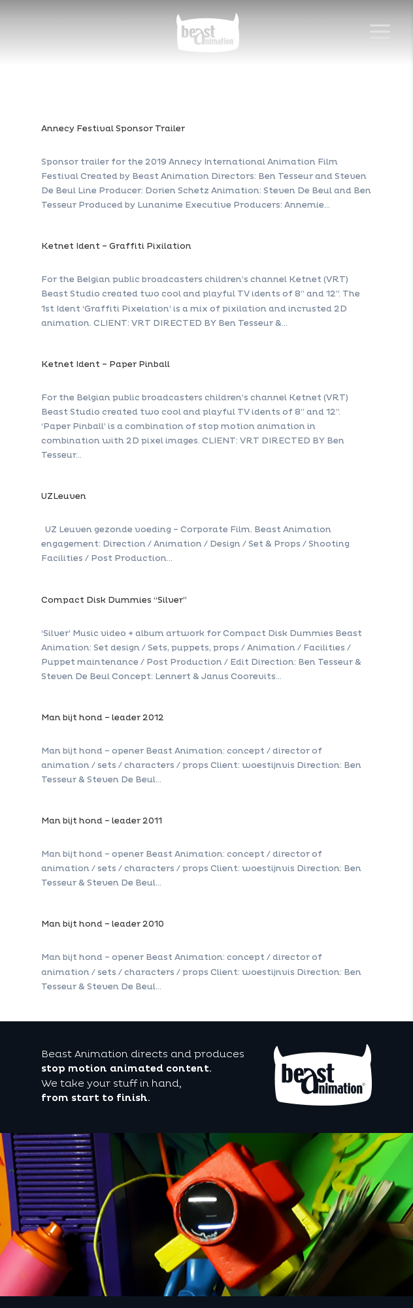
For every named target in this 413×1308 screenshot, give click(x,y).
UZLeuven (63, 496)
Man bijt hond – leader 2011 (101, 821)
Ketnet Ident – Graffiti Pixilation (116, 246)
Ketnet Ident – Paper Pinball (105, 364)
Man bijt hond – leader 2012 (102, 717)
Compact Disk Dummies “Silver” (114, 600)
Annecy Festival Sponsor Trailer (113, 128)
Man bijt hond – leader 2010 (102, 924)
